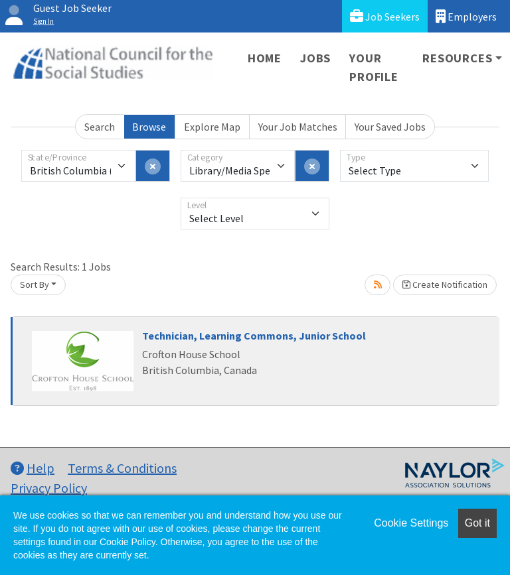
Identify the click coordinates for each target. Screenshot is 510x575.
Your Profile (373, 67)
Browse (149, 126)
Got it (477, 523)
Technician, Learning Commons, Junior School (254, 335)
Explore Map (212, 126)
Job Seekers (385, 16)
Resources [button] (457, 58)
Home (265, 58)
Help (32, 468)
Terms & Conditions (122, 468)
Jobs (315, 58)
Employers (466, 16)
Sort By (34, 284)
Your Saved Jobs (390, 126)
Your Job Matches (297, 126)
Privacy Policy (49, 487)
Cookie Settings (411, 523)
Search (99, 126)
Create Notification (444, 284)
